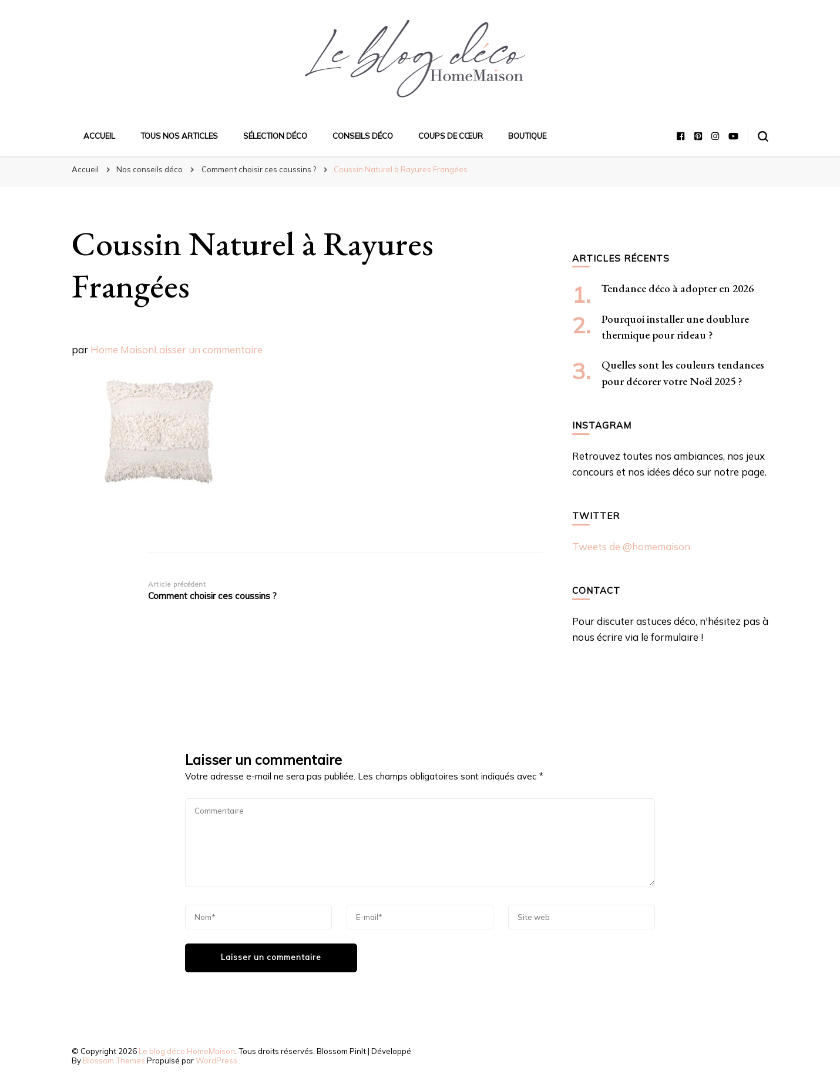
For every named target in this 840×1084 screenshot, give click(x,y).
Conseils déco (362, 135)
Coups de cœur (450, 135)
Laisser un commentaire (208, 349)
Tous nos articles (179, 135)
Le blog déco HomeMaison (187, 1051)
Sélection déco (275, 135)
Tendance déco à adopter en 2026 (678, 288)
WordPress (216, 1060)
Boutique (527, 135)
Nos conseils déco (149, 169)
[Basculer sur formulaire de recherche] (763, 136)
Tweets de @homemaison (631, 546)
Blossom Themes (114, 1060)
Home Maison (122, 349)
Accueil (99, 135)
